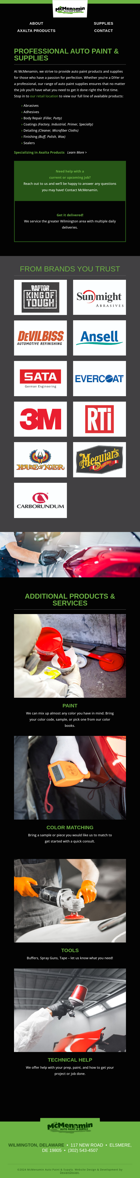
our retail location (44, 96)
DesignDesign (69, 1172)
